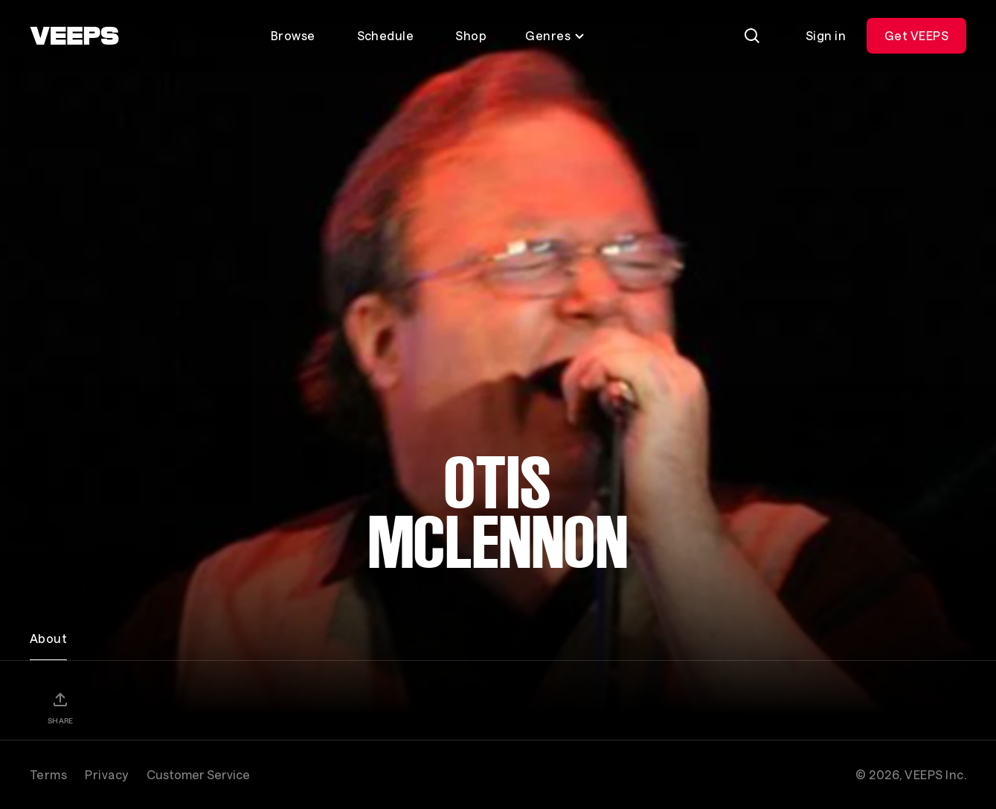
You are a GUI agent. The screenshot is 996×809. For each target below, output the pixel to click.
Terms (48, 774)
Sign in (826, 35)
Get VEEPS (916, 35)
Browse (293, 35)
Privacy (106, 774)
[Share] (60, 708)
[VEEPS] (74, 36)
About (48, 638)
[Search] (752, 36)
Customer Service (198, 774)
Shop (470, 35)
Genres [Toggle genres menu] (555, 35)
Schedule (385, 35)
